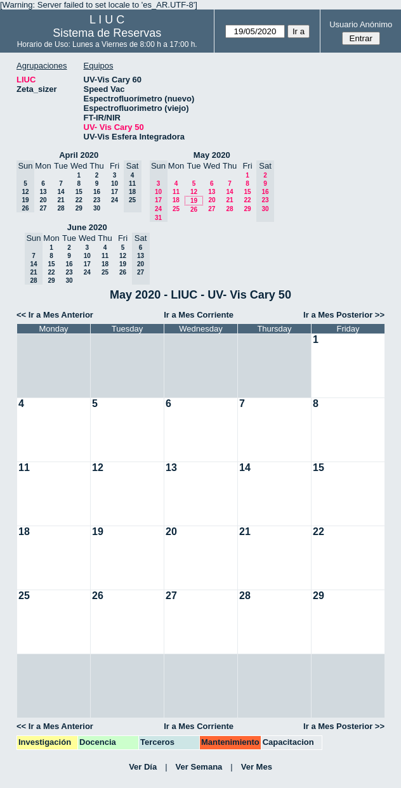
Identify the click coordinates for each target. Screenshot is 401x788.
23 (96, 200)
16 (96, 191)
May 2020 (212, 155)
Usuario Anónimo (360, 24)
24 (114, 200)
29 (79, 208)
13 (42, 191)
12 (193, 191)
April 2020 (78, 155)
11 (176, 191)
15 (79, 191)
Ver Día (143, 767)
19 (193, 200)
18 (176, 200)
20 (42, 200)
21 (60, 200)
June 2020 (87, 227)
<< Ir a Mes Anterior (54, 315)
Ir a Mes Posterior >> (344, 315)
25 (176, 208)
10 (114, 183)
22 (79, 200)
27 (42, 208)
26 (193, 209)
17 (114, 191)
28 (60, 208)
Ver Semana (199, 767)
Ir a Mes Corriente (198, 315)
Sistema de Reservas (107, 33)
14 (60, 191)
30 (96, 208)
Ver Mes (256, 767)
